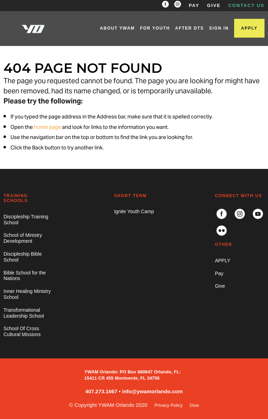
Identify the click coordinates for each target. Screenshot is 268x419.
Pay (219, 273)
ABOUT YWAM (117, 28)
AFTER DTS (189, 28)
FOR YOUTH (155, 28)
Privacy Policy (168, 405)
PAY (194, 5)
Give (220, 286)
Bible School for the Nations (24, 275)
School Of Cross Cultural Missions (22, 331)
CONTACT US (246, 5)
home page (47, 127)
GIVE (214, 5)
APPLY (249, 28)
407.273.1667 (101, 391)
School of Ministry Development (22, 238)
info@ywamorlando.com (152, 391)
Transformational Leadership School (23, 313)
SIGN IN (219, 28)
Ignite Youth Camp (134, 211)
